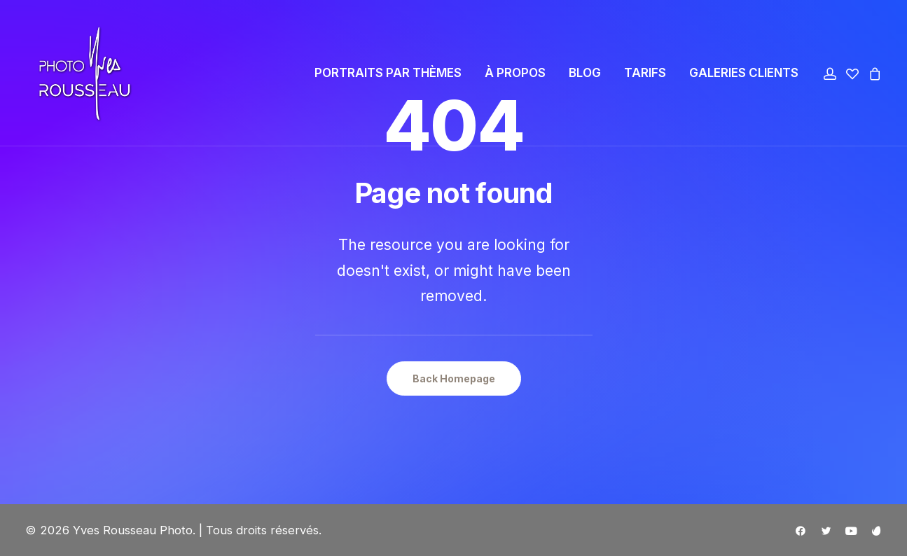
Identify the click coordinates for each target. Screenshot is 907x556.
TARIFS (645, 76)
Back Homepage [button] (454, 378)
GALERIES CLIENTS (743, 76)
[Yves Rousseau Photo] (75, 75)
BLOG (585, 76)
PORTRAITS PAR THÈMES (388, 76)
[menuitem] (388, 75)
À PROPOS (515, 76)
